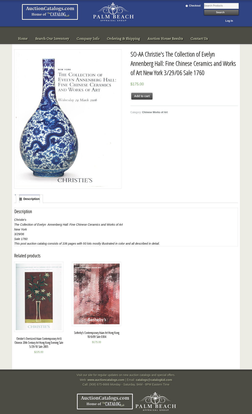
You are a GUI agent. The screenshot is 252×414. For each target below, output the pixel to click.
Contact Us (199, 38)
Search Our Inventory (52, 38)
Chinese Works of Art (155, 112)
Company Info (88, 38)
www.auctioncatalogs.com (106, 380)
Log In (229, 20)
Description (31, 199)
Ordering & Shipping (123, 38)
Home (23, 38)
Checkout (195, 5)
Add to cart (142, 96)
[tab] (29, 199)
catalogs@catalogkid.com (154, 380)
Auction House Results (165, 38)
